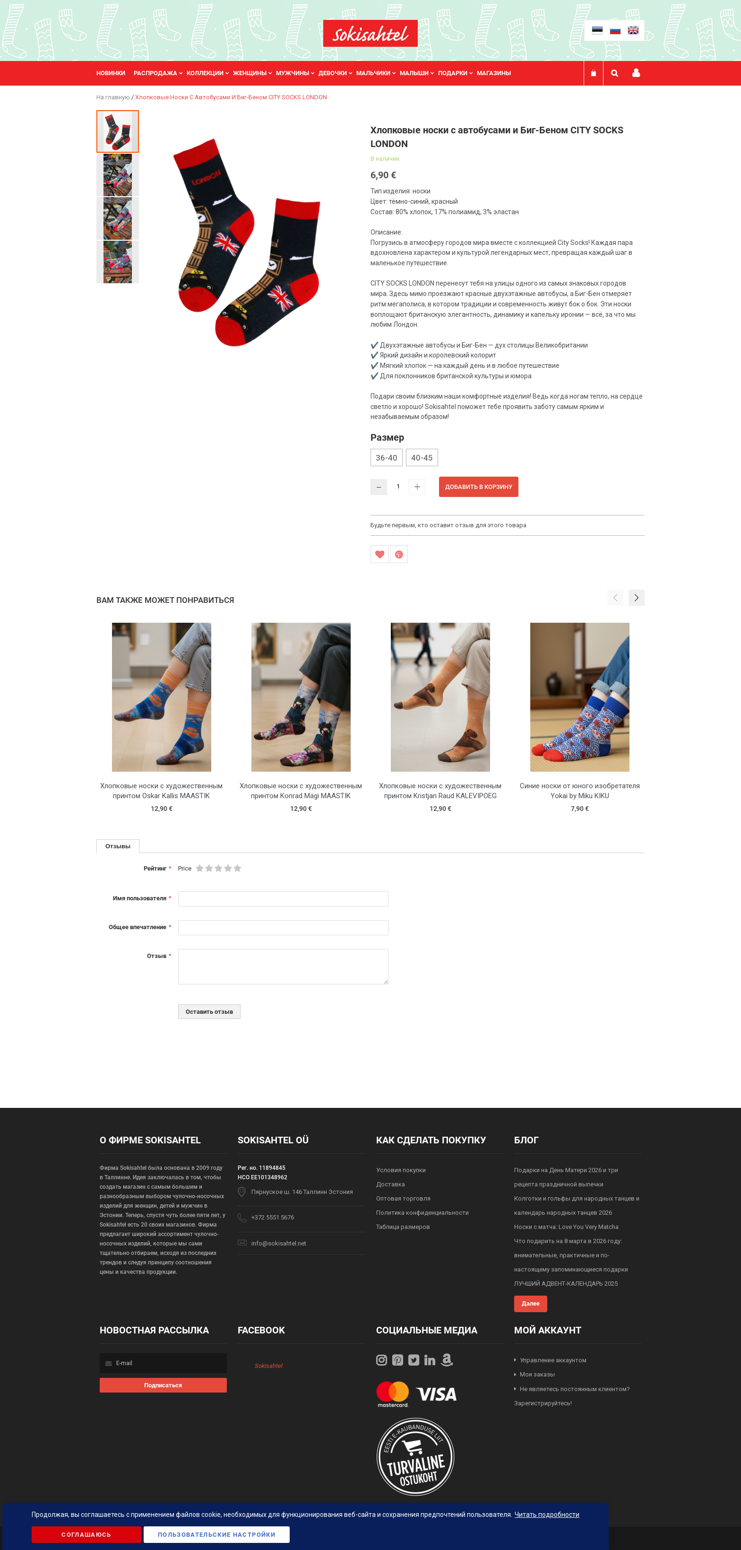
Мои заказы (537, 1374)
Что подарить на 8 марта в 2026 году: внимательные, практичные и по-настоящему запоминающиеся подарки (571, 1255)
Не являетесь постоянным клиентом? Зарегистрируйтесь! (572, 1396)
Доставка (390, 1184)
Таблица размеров (403, 1226)
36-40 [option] (386, 457)
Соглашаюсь (86, 1534)
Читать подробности (547, 1514)
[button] (118, 174)
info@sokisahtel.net (278, 1243)
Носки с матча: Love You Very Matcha (566, 1226)
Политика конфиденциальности (422, 1212)
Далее (531, 1303)
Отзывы (117, 846)
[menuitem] (115, 73)
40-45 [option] (422, 457)
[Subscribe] (163, 1385)
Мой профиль (636, 73)
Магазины (494, 73)
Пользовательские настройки (217, 1534)
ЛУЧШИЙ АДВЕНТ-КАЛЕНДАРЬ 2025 (566, 1283)
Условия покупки (401, 1170)
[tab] (117, 846)
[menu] (308, 73)
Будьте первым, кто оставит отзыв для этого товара (448, 525)
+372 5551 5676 (272, 1217)
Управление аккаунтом (553, 1360)
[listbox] (507, 459)
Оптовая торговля (403, 1198)
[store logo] (370, 33)
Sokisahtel (269, 1365)
